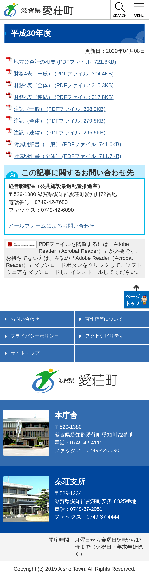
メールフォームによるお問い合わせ (52, 226)
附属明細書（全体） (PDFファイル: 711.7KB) (67, 156)
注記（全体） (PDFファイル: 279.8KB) (59, 121)
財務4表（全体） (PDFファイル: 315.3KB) (64, 85)
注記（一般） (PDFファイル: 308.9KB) (59, 109)
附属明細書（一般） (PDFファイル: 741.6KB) (67, 144)
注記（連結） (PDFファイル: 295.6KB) (59, 133)
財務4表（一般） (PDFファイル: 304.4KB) (64, 74)
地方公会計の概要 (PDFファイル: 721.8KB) (65, 62)
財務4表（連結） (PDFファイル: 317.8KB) (64, 97)
